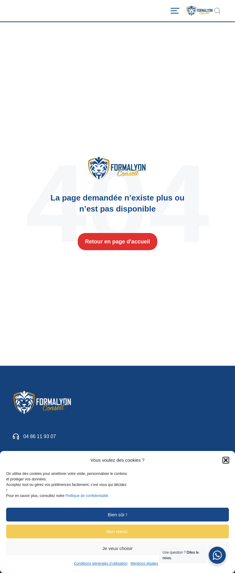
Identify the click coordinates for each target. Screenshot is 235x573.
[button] (226, 460)
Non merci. (117, 531)
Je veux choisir (117, 548)
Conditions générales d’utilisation (100, 563)
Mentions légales (144, 563)
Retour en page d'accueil (117, 242)
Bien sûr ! (117, 514)
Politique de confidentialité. (87, 496)
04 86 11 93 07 (39, 436)
